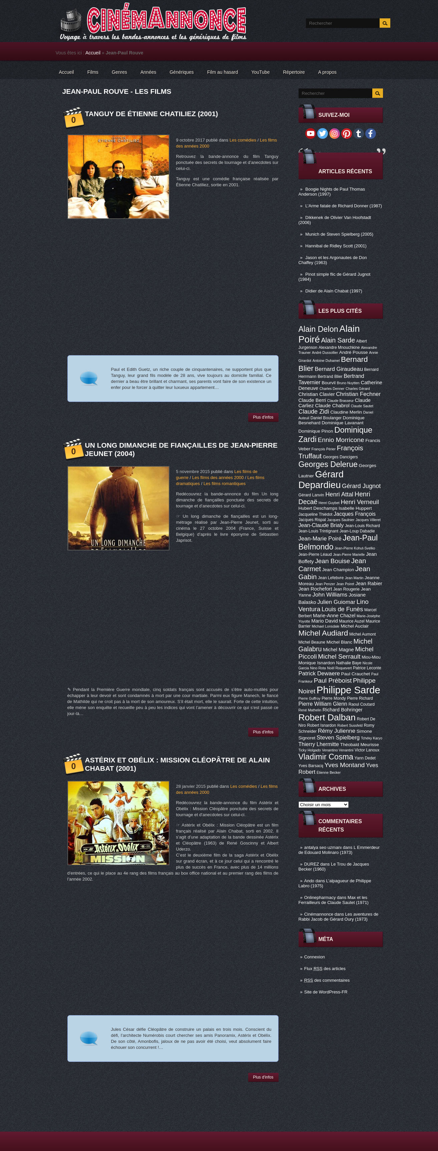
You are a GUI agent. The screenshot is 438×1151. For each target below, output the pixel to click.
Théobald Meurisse (359, 744)
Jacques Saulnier (341, 520)
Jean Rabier (368, 583)
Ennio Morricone (341, 439)
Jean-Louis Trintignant (319, 531)
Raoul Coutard (362, 704)
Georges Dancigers (340, 457)
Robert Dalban (327, 717)
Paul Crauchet (355, 673)
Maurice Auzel (351, 621)
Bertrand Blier (330, 376)
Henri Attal (339, 494)
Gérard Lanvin (311, 495)
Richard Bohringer (343, 709)
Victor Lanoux (367, 750)
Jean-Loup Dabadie (357, 531)
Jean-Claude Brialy (321, 525)
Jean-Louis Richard (362, 525)
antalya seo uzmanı (323, 847)
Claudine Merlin (346, 412)
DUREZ (311, 864)
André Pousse (353, 352)
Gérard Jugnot (361, 486)
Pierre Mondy (334, 698)
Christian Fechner (358, 394)
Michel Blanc (339, 642)
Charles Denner (332, 389)
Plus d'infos (263, 417)
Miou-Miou (371, 657)
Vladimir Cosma (326, 756)
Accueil (92, 52)
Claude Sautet (362, 406)
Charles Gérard (358, 389)
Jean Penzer (325, 584)
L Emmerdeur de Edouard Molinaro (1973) (339, 850)
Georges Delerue (328, 464)
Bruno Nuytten (348, 383)
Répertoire (294, 72)
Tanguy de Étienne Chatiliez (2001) (151, 114)
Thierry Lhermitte (319, 744)
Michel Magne (338, 649)
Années (148, 72)
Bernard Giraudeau (339, 369)
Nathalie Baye (348, 663)
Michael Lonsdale (326, 626)
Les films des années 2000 (218, 477)
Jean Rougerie (346, 589)
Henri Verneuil (360, 502)
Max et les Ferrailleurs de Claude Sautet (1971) (334, 900)
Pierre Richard (360, 698)
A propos (327, 72)
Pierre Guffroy (310, 698)
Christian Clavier (317, 394)
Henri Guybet (329, 503)
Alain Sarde (338, 340)
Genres (119, 72)
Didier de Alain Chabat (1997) (333, 290)
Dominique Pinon (316, 431)
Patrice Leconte (367, 668)
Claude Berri (312, 400)
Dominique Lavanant (342, 422)
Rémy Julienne (336, 731)
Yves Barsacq (311, 765)
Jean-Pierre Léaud (315, 554)
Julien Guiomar (336, 602)
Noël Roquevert (339, 668)
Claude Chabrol (332, 405)
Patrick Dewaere (319, 673)
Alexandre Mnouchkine (339, 347)
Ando (309, 880)
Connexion (314, 956)
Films (92, 72)
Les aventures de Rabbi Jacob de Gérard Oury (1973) (339, 917)
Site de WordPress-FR (326, 991)
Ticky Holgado (310, 750)
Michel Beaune (312, 642)
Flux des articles (325, 968)
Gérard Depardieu (321, 479)
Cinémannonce (318, 914)
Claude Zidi (314, 411)
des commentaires (327, 980)
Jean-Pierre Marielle (349, 554)
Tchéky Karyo (371, 738)
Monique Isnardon (317, 662)
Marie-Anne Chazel (334, 615)
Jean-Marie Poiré (320, 538)
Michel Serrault (339, 656)
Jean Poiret (345, 584)
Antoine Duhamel (326, 361)
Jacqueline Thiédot (316, 514)
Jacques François (355, 514)
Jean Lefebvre (331, 578)
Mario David (324, 621)
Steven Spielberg (338, 737)
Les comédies (243, 140)
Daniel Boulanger (326, 418)
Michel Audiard (323, 633)
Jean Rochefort (315, 589)
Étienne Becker (329, 772)
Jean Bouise (332, 560)
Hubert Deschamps (318, 508)
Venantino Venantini (337, 750)
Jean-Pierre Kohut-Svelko (355, 548)
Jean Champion (338, 569)
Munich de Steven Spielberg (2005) (339, 234)
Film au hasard (222, 72)
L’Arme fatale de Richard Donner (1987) (343, 205)
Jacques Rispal (312, 519)
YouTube (260, 72)
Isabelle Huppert (355, 508)
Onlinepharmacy (320, 897)
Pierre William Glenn (323, 704)
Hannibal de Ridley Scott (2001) (336, 245)
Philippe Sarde (348, 689)
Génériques (181, 72)
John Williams (330, 595)
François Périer (324, 449)
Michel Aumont (362, 634)
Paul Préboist (333, 680)
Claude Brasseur (340, 401)
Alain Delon (318, 329)
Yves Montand (344, 764)
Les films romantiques (224, 483)
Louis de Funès (342, 609)
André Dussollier (325, 353)
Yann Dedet (365, 758)
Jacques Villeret (368, 520)
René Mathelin (310, 710)
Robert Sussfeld (350, 725)
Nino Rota (318, 668)
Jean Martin (354, 578)
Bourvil (329, 382)
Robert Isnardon (321, 725)
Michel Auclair (355, 626)
